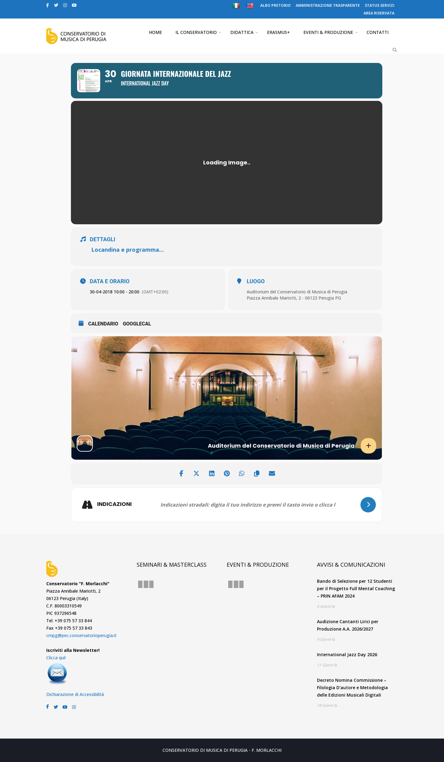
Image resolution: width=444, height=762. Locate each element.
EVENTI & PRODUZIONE (328, 32)
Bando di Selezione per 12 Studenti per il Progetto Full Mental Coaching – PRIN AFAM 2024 (356, 588)
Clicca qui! (56, 658)
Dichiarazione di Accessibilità (75, 694)
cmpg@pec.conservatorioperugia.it (81, 635)
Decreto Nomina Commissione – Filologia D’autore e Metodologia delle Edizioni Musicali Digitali (352, 687)
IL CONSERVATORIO (196, 32)
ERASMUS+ (278, 32)
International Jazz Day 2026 (347, 654)
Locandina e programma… (127, 249)
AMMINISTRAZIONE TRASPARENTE (328, 5)
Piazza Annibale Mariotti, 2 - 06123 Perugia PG (294, 298)
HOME (155, 32)
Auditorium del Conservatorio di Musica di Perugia (297, 292)
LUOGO (256, 281)
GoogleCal (137, 324)
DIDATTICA (241, 32)
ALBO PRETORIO (275, 5)
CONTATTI (377, 32)
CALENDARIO (103, 324)
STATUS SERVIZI (379, 5)
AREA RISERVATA (379, 13)
